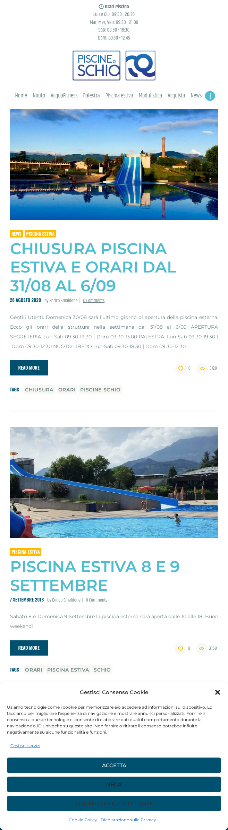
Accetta (114, 765)
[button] (217, 692)
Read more (29, 367)
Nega (114, 784)
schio (102, 670)
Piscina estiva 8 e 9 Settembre (95, 575)
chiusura (39, 390)
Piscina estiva (40, 233)
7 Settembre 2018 (27, 599)
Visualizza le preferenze (114, 803)
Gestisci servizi (25, 745)
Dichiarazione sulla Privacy (128, 819)
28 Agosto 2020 (25, 299)
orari (67, 390)
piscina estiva (68, 670)
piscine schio (100, 390)
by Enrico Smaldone (61, 300)
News (16, 233)
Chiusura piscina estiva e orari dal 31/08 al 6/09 (93, 267)
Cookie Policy (83, 819)
